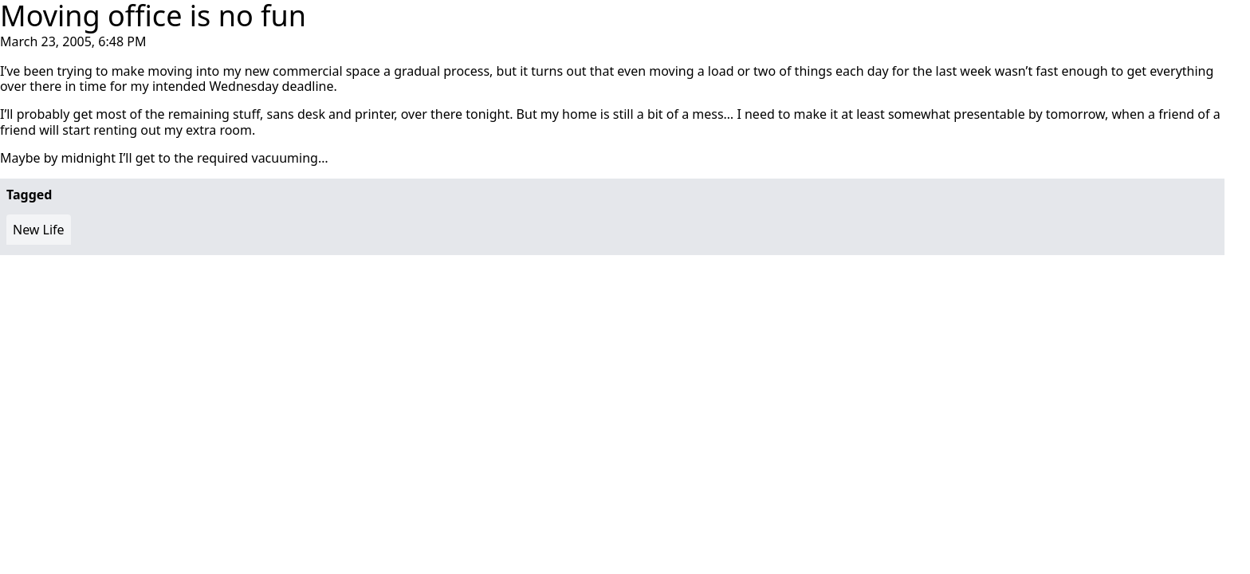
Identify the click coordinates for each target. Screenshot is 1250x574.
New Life (39, 229)
